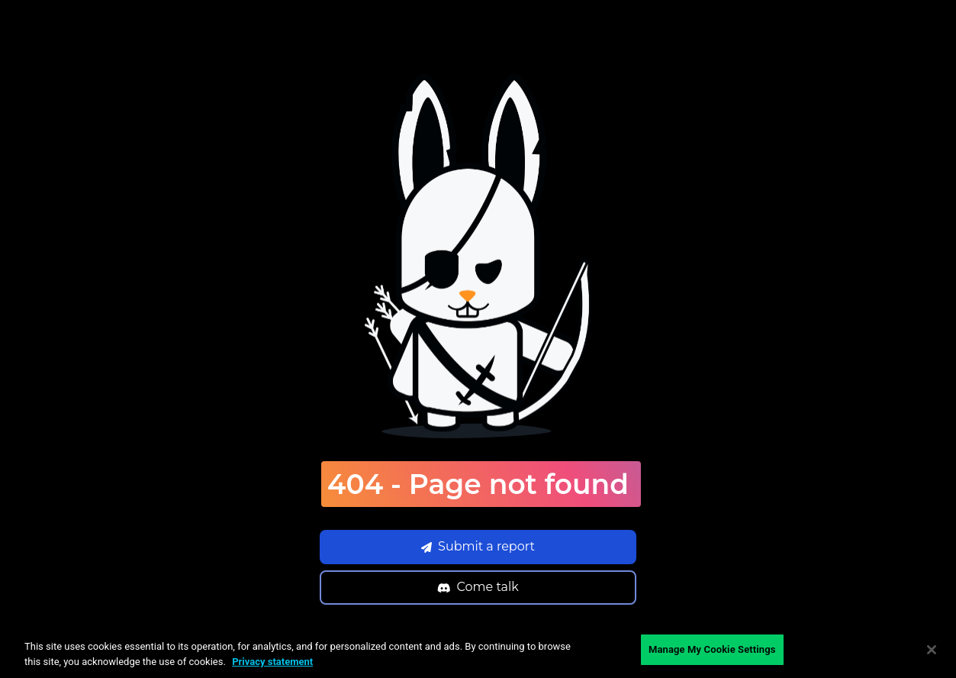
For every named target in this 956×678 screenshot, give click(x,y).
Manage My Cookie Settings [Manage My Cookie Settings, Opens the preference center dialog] (712, 649)
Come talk (478, 587)
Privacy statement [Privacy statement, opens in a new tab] (272, 661)
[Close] (931, 650)
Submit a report (478, 546)
